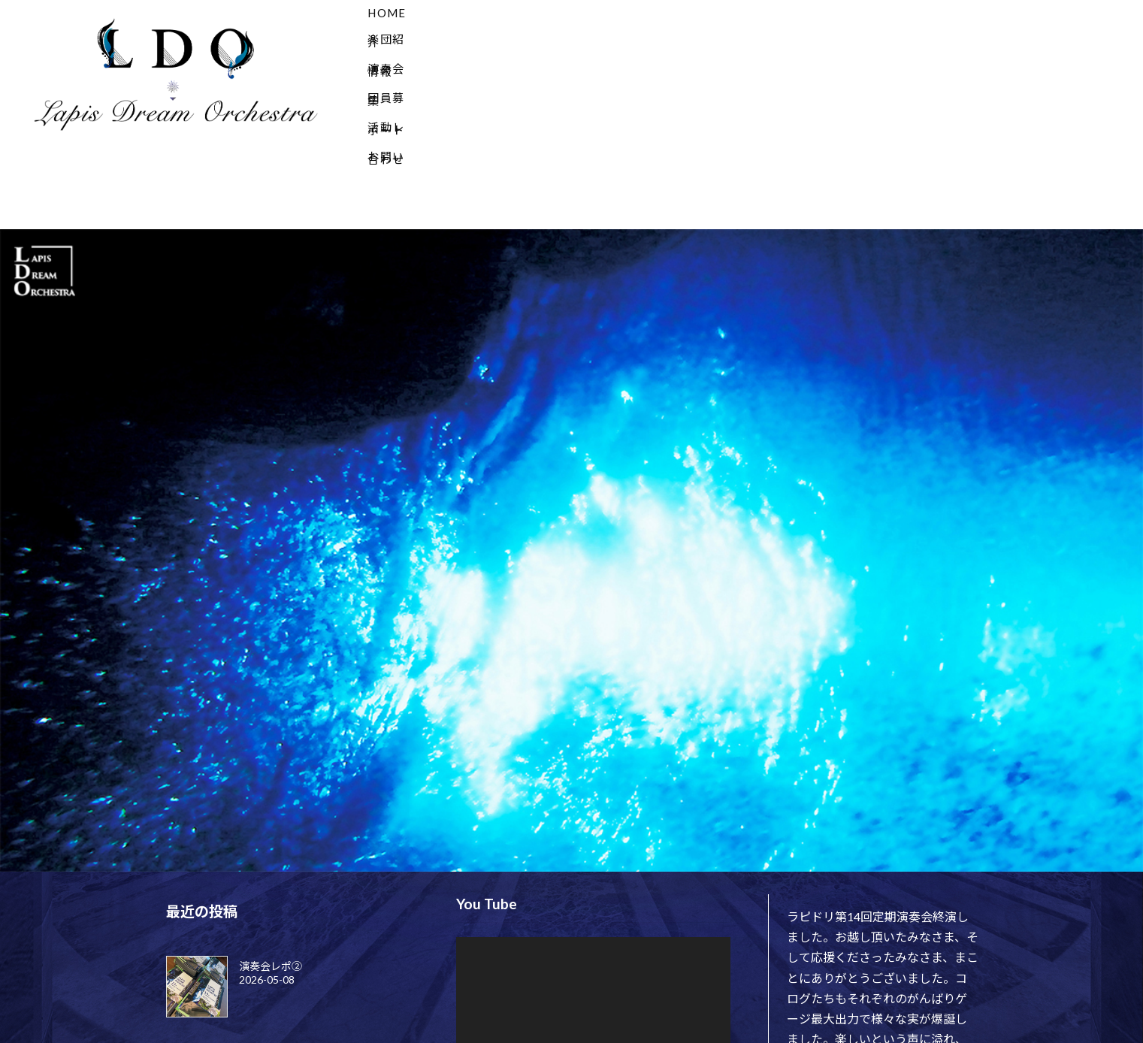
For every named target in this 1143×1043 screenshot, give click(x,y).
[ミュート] (686, 993)
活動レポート (875, 13)
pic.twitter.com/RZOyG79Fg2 (891, 1018)
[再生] (475, 993)
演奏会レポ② (270, 883)
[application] (593, 931)
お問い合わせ (999, 13)
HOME (462, 13)
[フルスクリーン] (710, 993)
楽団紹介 (555, 13)
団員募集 (764, 13)
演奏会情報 (660, 13)
